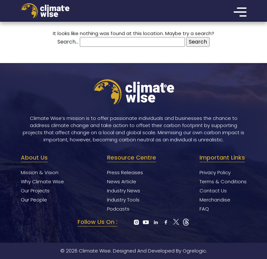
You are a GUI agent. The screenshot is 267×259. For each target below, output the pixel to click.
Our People (34, 199)
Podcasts (118, 208)
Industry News (123, 190)
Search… (68, 41)
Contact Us (213, 190)
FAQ (204, 208)
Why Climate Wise (42, 181)
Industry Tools (123, 199)
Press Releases (125, 172)
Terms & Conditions (223, 181)
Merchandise (215, 199)
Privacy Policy (215, 172)
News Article (121, 181)
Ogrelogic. (195, 250)
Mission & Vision (39, 172)
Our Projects (35, 190)
